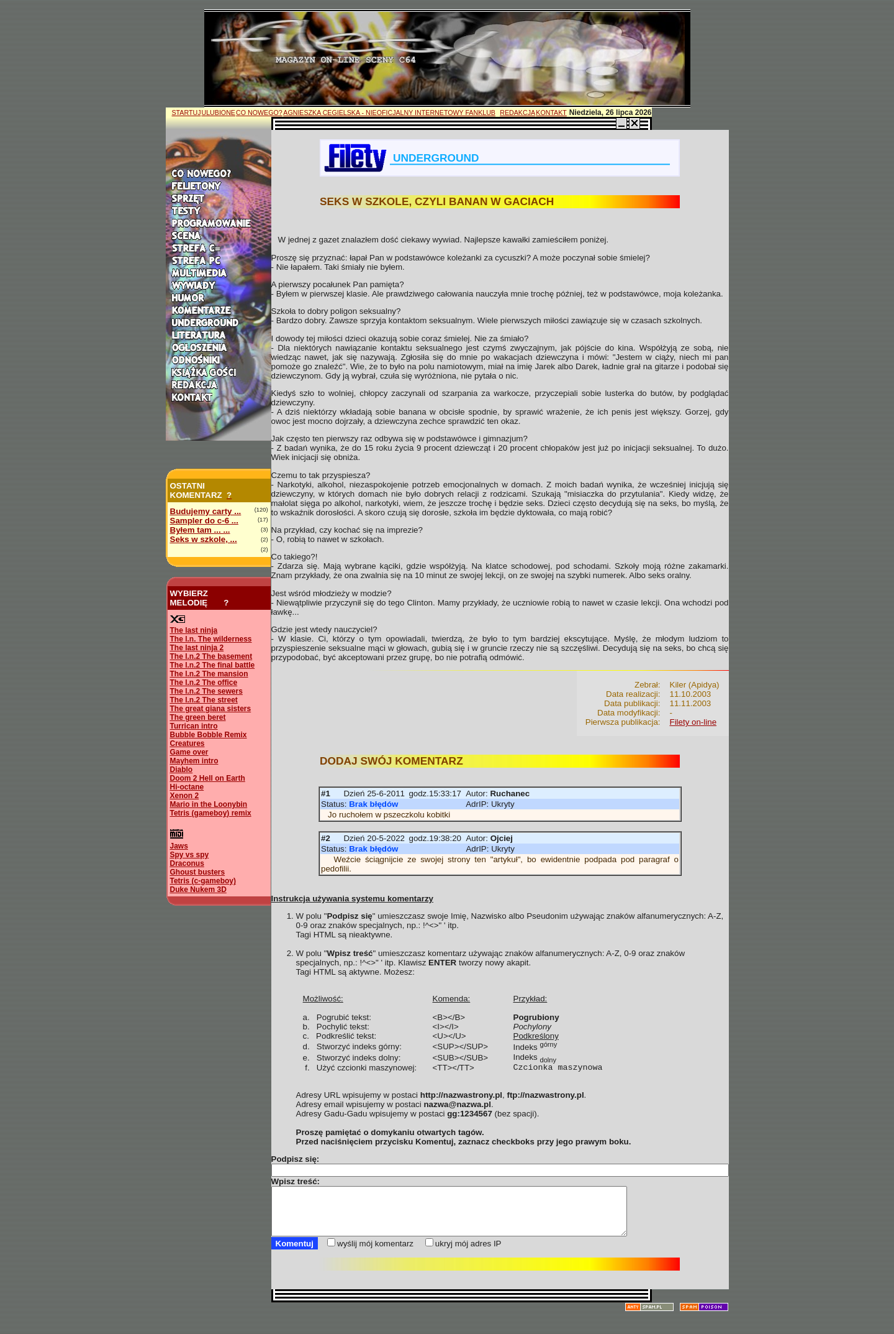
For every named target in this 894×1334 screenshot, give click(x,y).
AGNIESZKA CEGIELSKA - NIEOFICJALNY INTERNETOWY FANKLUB (389, 112)
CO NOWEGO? (259, 112)
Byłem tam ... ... (200, 530)
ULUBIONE (218, 112)
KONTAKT (551, 112)
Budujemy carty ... (206, 511)
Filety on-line (693, 722)
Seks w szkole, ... (203, 539)
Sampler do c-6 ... (204, 520)
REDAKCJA (517, 112)
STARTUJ (186, 112)
